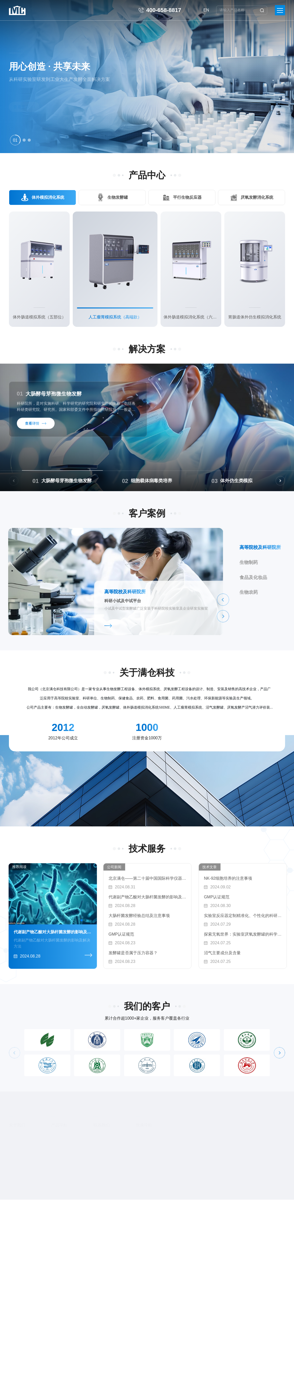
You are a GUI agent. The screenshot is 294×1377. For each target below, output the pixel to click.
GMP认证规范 (158, 934)
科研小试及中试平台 (32, 606)
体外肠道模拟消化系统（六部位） (191, 317)
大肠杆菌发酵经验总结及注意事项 (176, 915)
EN (206, 10)
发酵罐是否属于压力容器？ (170, 953)
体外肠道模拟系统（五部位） (39, 317)
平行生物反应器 (187, 197)
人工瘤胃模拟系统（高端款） (115, 317)
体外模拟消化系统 (47, 197)
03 (290, 486)
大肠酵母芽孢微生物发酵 (49, 399)
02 (200, 486)
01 (111, 486)
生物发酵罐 (117, 197)
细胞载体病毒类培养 (227, 486)
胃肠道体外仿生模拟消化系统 (254, 317)
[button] (15, 140)
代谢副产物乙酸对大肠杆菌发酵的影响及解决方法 (185, 897)
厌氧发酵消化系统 (257, 197)
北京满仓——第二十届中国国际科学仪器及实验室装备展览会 (185, 878)
